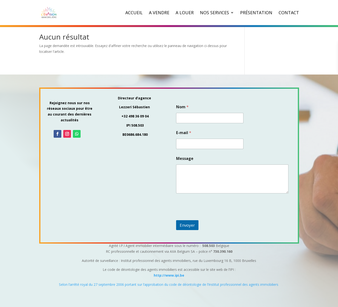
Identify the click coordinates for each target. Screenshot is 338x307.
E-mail (183, 132)
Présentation (256, 13)
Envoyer (187, 225)
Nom (182, 107)
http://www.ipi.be (169, 275)
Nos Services (214, 13)
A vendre (159, 13)
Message (184, 158)
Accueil (134, 13)
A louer (185, 13)
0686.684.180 (137, 134)
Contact (289, 13)
